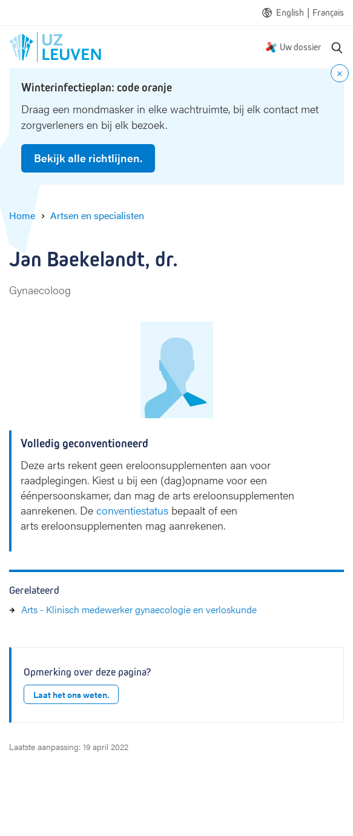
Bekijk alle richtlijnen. (88, 157)
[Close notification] (340, 73)
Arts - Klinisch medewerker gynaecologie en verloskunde (139, 609)
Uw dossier (301, 47)
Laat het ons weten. (71, 694)
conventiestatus (132, 510)
